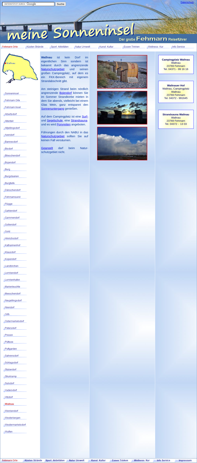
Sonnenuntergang (52, 108)
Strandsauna (79, 120)
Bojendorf (65, 92)
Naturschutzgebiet (53, 69)
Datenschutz (187, 2)
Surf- (85, 116)
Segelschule (55, 120)
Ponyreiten (64, 124)
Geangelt (47, 148)
